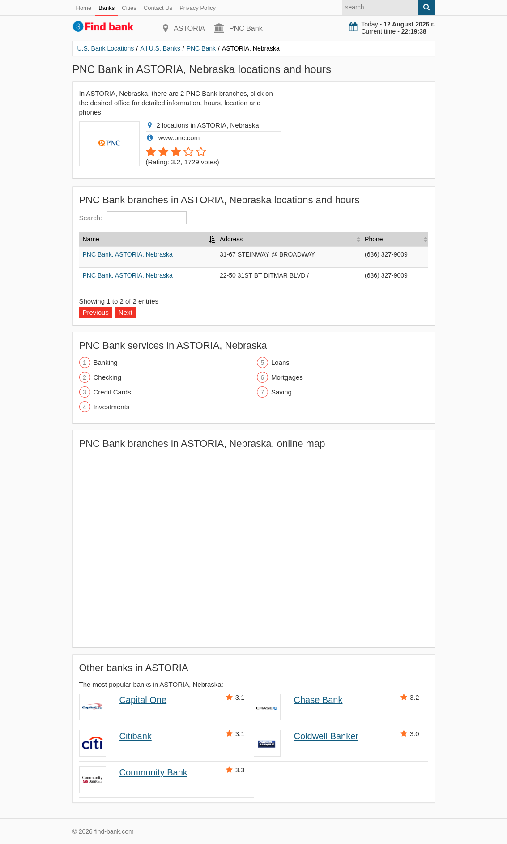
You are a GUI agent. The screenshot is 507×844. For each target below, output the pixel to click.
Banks (106, 7)
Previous (96, 312)
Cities (129, 7)
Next (125, 312)
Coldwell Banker (326, 736)
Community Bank (153, 772)
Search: (133, 217)
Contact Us (158, 7)
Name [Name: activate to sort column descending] (91, 239)
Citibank (135, 736)
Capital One (143, 700)
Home (84, 7)
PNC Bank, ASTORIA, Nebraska (128, 254)
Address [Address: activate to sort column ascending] (231, 239)
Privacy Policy (197, 7)
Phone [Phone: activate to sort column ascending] (374, 239)
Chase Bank (318, 700)
